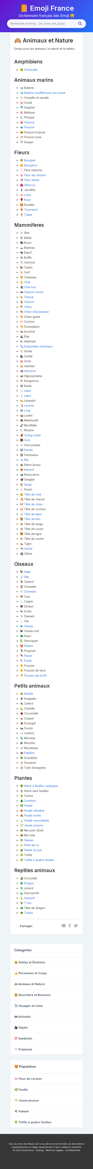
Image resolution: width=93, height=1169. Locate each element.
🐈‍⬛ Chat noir (28, 287)
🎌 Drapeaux (23, 1049)
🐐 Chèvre (27, 302)
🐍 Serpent (27, 898)
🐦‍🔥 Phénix (26, 646)
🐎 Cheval (26, 297)
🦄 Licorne (27, 405)
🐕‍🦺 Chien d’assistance (34, 311)
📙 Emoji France (46, 8)
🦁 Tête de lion (30, 519)
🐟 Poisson (27, 127)
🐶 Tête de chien (31, 504)
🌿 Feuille (26, 805)
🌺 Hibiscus (27, 185)
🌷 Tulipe (26, 214)
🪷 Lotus (25, 195)
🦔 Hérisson (28, 371)
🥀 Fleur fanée (29, 180)
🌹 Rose (25, 199)
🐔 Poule (26, 660)
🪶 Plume (26, 655)
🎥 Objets (21, 1027)
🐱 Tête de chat (30, 494)
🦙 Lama (25, 390)
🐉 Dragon (27, 883)
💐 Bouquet (27, 160)
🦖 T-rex (26, 903)
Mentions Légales (54, 1150)
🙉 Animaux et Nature (29, 984)
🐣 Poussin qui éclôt (33, 675)
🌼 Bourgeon (28, 165)
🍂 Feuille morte (30, 815)
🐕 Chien (26, 307)
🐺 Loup (25, 410)
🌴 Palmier (27, 840)
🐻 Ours (25, 440)
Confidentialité (72, 1150)
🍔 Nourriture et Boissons (32, 995)
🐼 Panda (26, 450)
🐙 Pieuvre (27, 122)
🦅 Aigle (25, 571)
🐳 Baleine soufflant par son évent (42, 92)
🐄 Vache (26, 548)
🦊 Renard (27, 469)
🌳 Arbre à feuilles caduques (39, 786)
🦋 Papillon (27, 752)
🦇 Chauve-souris (31, 292)
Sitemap (40, 1150)
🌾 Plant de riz (29, 845)
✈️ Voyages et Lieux (28, 1005)
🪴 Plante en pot (31, 850)
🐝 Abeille (26, 693)
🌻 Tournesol (29, 209)
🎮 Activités (22, 1016)
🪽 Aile (24, 576)
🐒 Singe (26, 484)
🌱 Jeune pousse (31, 825)
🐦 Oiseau (26, 626)
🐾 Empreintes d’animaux (36, 346)
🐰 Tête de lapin (31, 514)
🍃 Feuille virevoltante (34, 820)
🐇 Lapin (25, 395)
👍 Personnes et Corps (30, 973)
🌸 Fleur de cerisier (33, 175)
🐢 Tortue (26, 912)
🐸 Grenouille (29, 69)
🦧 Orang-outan (30, 435)
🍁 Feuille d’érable (32, 810)
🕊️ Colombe (28, 591)
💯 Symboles (23, 1038)
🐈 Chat (25, 282)
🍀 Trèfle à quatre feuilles (37, 860)
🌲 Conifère (28, 800)
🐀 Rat (24, 459)
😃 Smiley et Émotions (29, 962)
